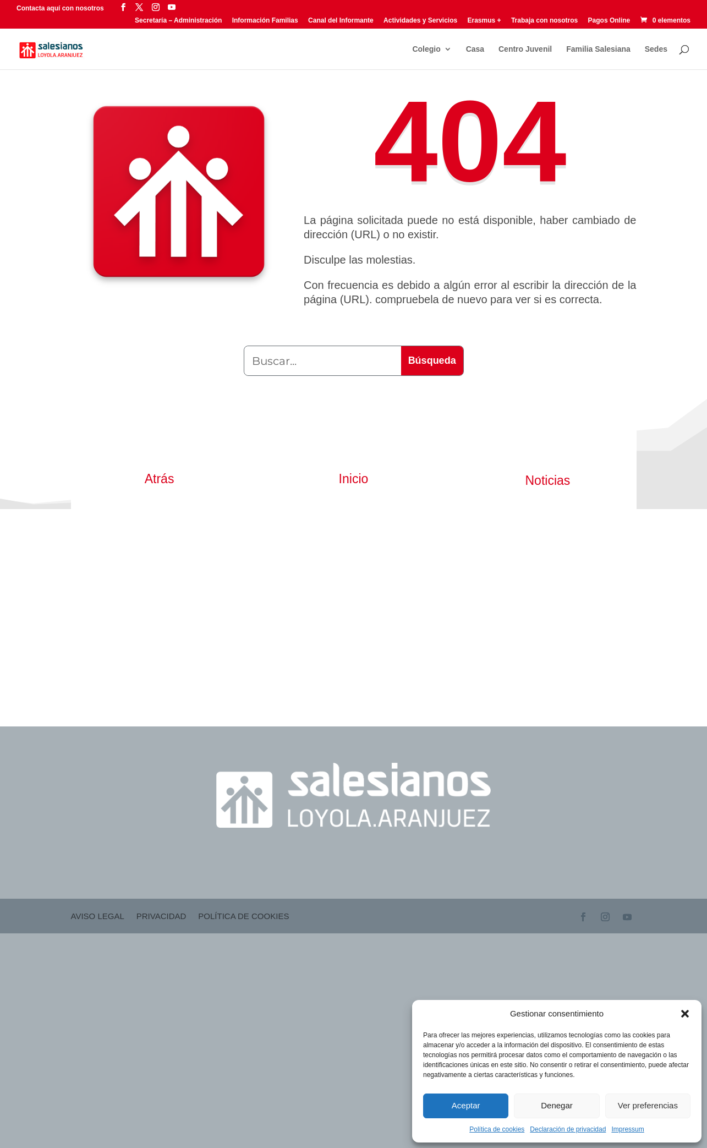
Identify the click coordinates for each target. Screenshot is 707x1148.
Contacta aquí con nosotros (61, 8)
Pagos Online (609, 20)
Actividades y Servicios (420, 20)
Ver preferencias (648, 1105)
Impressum (627, 1129)
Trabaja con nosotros (544, 20)
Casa (475, 49)
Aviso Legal (97, 916)
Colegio (426, 49)
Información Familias (265, 20)
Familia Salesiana (598, 49)
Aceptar (466, 1105)
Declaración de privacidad (568, 1129)
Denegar (557, 1105)
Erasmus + (484, 20)
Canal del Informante (341, 20)
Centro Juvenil (525, 49)
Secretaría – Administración (178, 20)
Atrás (159, 479)
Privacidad (161, 916)
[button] (684, 1013)
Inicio (354, 479)
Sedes (656, 49)
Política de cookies (496, 1129)
